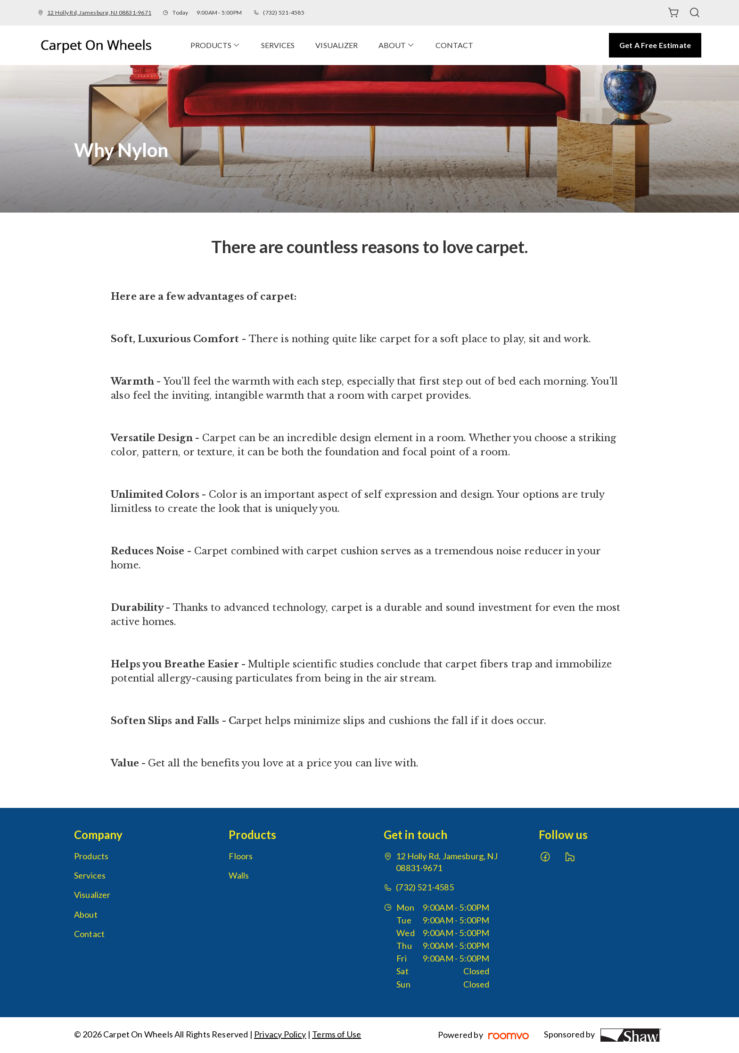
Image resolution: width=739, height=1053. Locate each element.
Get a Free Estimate (655, 45)
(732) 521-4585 (283, 12)
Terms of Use (336, 1034)
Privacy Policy (280, 1034)
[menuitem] (215, 45)
